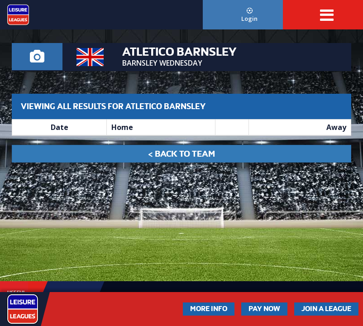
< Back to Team (181, 153)
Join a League (326, 309)
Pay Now (264, 309)
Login (249, 15)
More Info (208, 309)
